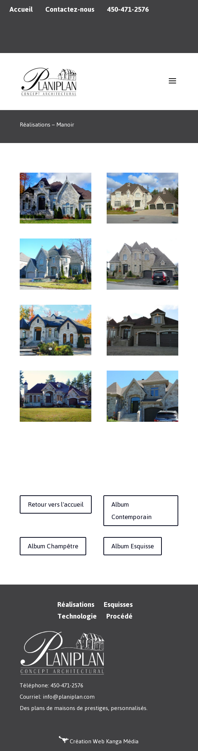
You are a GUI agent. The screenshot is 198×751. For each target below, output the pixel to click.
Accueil (21, 9)
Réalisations (75, 604)
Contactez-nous (69, 9)
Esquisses (118, 604)
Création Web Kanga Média (104, 741)
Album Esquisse (132, 546)
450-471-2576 (128, 9)
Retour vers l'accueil (56, 504)
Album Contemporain (131, 510)
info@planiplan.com (69, 696)
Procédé (119, 616)
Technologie (77, 616)
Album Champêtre (53, 546)
